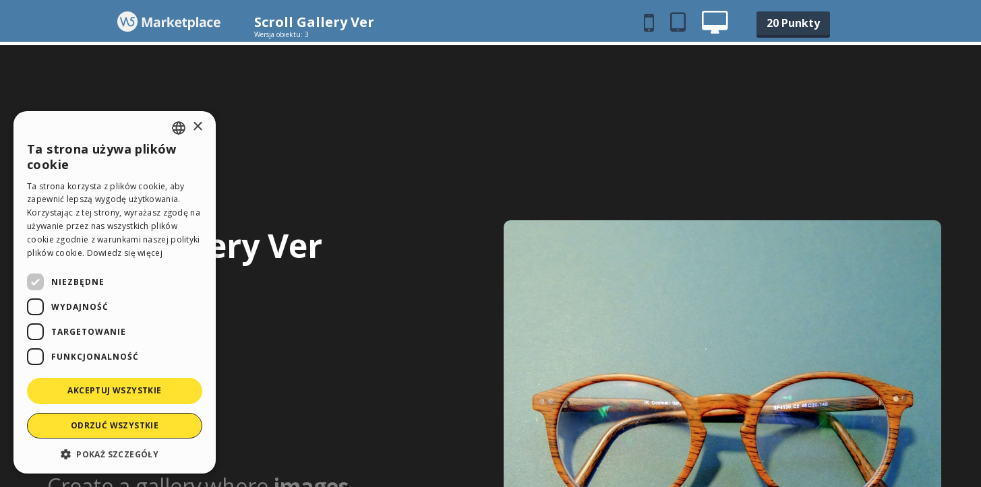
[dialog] (114, 292)
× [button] (197, 127)
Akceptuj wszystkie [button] (114, 390)
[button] (114, 453)
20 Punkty (793, 22)
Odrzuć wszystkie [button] (114, 425)
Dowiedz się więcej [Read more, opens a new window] (124, 253)
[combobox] (178, 128)
